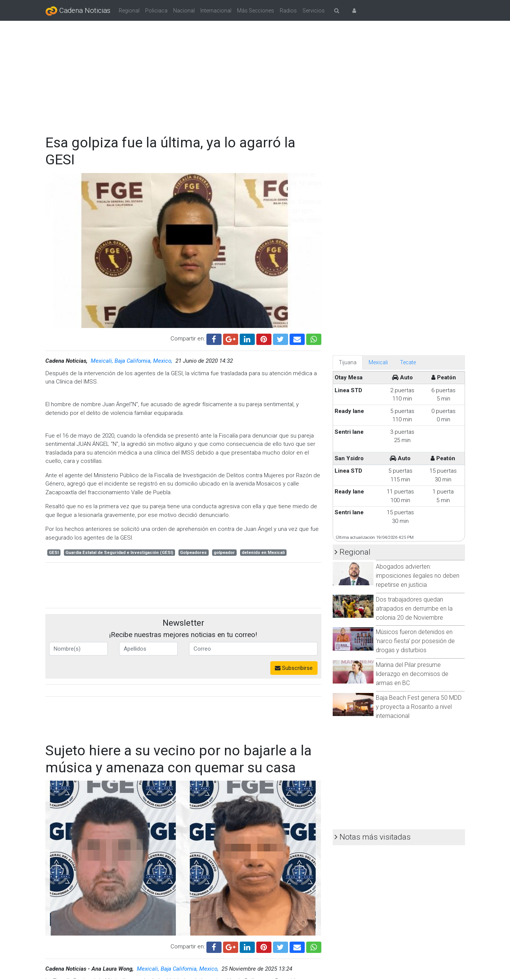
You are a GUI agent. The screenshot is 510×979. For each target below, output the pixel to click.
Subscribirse (294, 668)
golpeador (224, 552)
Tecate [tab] (408, 362)
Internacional (215, 11)
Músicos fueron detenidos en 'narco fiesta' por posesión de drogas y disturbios (415, 641)
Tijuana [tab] (348, 362)
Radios (288, 11)
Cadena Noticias (77, 11)
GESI (54, 552)
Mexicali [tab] (378, 362)
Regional (129, 11)
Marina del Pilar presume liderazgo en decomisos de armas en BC (412, 674)
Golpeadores (193, 552)
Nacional (184, 11)
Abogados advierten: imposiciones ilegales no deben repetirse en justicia (417, 575)
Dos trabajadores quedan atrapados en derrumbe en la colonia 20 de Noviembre (414, 608)
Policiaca (156, 11)
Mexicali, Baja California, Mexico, (132, 360)
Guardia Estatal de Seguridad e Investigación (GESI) (119, 552)
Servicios (313, 11)
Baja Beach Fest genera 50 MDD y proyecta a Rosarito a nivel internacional (419, 706)
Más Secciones (255, 11)
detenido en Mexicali (263, 552)
